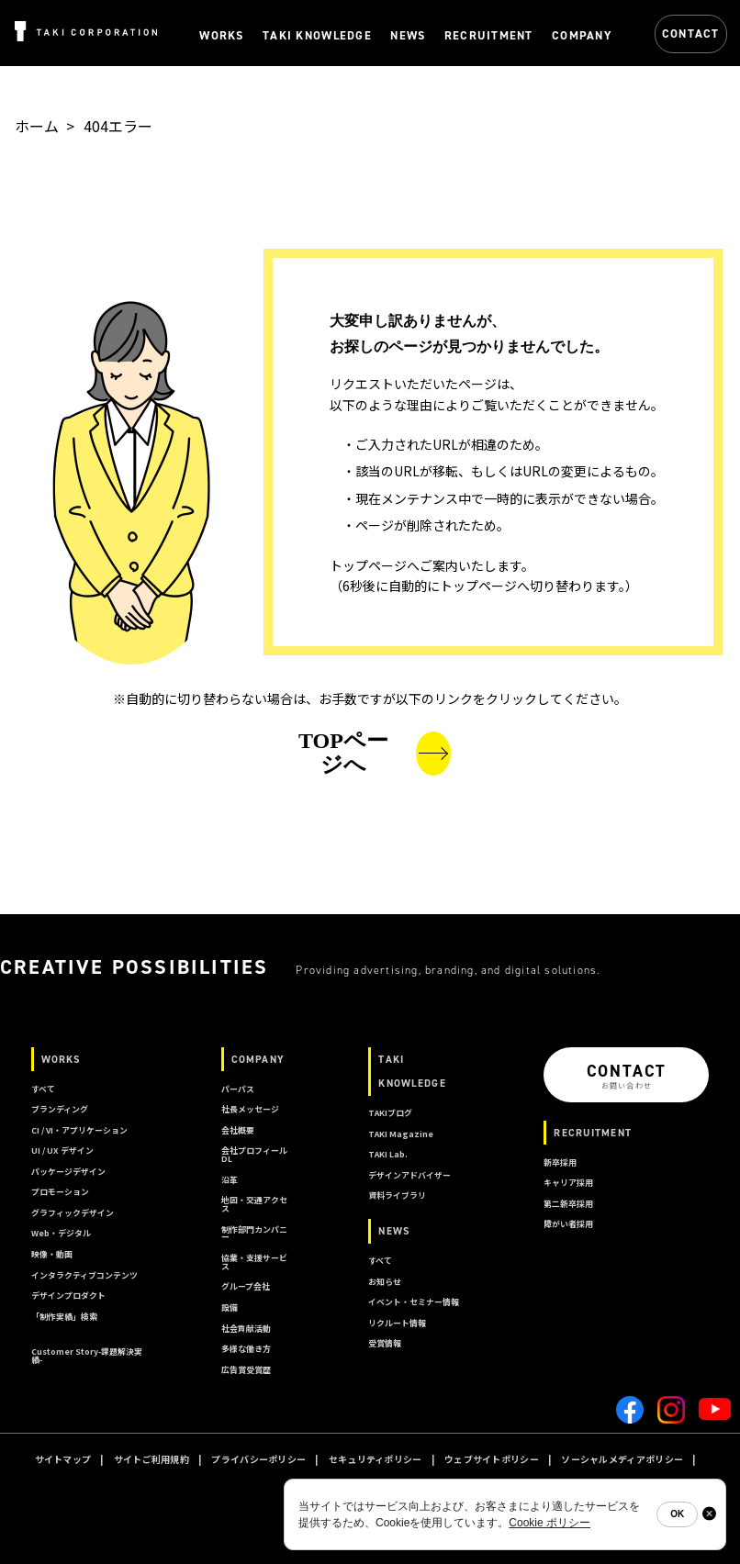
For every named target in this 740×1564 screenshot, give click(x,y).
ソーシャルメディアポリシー (622, 1459)
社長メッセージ (250, 1109)
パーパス (237, 1089)
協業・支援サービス (254, 1262)
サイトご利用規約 (151, 1459)
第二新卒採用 (568, 1204)
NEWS (393, 1230)
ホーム (37, 126)
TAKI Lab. (388, 1154)
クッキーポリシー (328, 1483)
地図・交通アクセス (254, 1204)
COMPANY (258, 1059)
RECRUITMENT (592, 1132)
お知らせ (384, 1282)
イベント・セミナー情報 (413, 1302)
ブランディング (59, 1109)
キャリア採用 (568, 1183)
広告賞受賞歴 (246, 1370)
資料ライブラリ (397, 1195)
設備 (229, 1307)
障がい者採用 (568, 1224)
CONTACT (691, 33)
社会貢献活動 (246, 1329)
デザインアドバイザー (409, 1175)
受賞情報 (384, 1343)
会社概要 (237, 1130)
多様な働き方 (246, 1349)
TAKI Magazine (400, 1134)
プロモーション (60, 1192)
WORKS (61, 1059)
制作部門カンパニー (254, 1233)
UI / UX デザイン (62, 1150)
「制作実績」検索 (64, 1317)
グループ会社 (245, 1286)
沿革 (229, 1180)
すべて (43, 1089)
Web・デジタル (61, 1233)
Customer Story (86, 1356)
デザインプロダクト (68, 1295)
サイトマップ (63, 1459)
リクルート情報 (397, 1323)
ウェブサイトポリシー (491, 1459)
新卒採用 (560, 1162)
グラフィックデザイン (72, 1213)
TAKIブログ (390, 1113)
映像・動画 (52, 1254)
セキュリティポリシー (375, 1459)
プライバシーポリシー (258, 1459)
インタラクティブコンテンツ (84, 1275)
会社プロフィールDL (254, 1155)
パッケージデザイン (68, 1172)
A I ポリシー (414, 1483)
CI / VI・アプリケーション (79, 1130)
